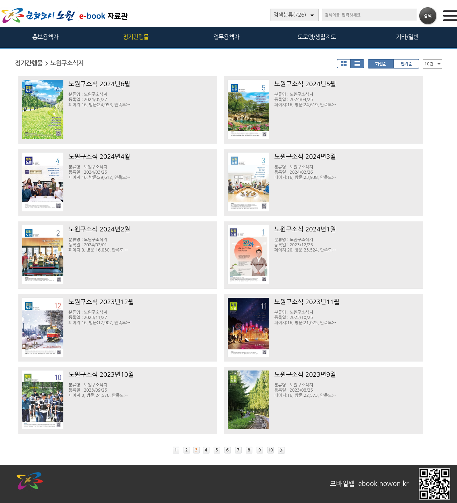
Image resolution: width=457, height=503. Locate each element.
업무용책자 (226, 37)
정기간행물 (136, 37)
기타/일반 (407, 37)
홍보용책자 (45, 37)
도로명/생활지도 (317, 37)
